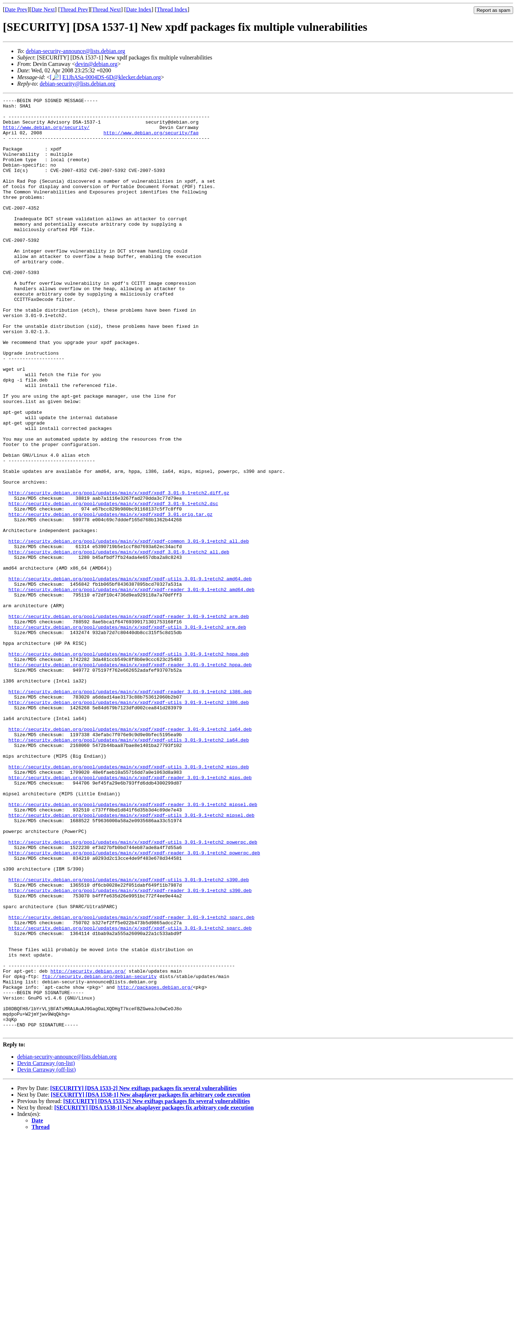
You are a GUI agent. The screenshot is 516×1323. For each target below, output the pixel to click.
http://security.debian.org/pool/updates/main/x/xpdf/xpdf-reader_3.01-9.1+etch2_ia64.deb (130, 856)
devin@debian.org (96, 64)
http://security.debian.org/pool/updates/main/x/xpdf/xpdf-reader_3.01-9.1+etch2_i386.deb (130, 810)
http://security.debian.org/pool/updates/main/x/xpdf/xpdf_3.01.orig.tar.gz (110, 598)
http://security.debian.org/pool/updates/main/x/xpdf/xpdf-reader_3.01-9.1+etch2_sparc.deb (131, 1081)
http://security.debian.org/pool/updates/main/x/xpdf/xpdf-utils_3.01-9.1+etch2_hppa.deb (129, 765)
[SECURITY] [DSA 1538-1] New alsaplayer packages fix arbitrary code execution (150, 1282)
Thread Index (172, 9)
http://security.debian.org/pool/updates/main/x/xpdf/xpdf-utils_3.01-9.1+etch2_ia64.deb (129, 869)
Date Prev (16, 9)
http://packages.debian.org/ (155, 1165)
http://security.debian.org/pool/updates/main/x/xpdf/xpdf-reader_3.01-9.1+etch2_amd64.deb (131, 688)
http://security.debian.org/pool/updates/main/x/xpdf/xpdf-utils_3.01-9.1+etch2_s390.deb (129, 1036)
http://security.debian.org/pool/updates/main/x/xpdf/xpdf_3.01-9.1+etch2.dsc (113, 585)
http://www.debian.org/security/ (46, 133)
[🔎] (55, 77)
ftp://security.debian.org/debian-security (99, 1152)
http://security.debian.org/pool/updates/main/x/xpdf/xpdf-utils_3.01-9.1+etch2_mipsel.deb (131, 959)
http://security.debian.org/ (88, 1146)
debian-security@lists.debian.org (77, 84)
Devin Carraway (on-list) (46, 1250)
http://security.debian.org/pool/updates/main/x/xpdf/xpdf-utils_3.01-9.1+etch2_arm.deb (127, 733)
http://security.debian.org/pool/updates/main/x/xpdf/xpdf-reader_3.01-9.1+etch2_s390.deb (130, 1049)
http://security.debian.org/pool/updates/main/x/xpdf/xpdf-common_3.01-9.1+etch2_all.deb (129, 630)
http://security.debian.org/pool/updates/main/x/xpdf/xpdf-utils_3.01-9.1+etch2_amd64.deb (130, 675)
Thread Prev (74, 9)
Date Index (139, 9)
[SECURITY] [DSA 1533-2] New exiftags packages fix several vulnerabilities (143, 1275)
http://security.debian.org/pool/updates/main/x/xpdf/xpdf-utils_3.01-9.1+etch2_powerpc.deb (133, 991)
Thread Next (106, 9)
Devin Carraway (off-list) (46, 1257)
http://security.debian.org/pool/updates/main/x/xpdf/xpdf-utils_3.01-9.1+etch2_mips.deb (129, 901)
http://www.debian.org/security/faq (151, 140)
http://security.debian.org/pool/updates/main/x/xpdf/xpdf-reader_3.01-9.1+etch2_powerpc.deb (134, 1004)
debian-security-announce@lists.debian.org (75, 51)
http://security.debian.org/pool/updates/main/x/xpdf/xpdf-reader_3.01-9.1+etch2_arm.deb (129, 720)
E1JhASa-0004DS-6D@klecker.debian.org (111, 77)
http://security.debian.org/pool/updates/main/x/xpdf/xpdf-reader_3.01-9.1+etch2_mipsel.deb (133, 946)
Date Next (43, 9)
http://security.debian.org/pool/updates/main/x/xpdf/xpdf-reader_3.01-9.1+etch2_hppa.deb (130, 778)
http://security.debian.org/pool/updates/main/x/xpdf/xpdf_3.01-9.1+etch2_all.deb (119, 643)
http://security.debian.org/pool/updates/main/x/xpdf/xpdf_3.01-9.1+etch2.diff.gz (119, 572)
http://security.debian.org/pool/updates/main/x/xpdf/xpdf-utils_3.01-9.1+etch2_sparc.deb (130, 1094)
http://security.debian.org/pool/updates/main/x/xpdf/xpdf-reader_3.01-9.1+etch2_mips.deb (130, 914)
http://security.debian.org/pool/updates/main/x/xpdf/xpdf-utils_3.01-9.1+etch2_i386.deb (129, 823)
